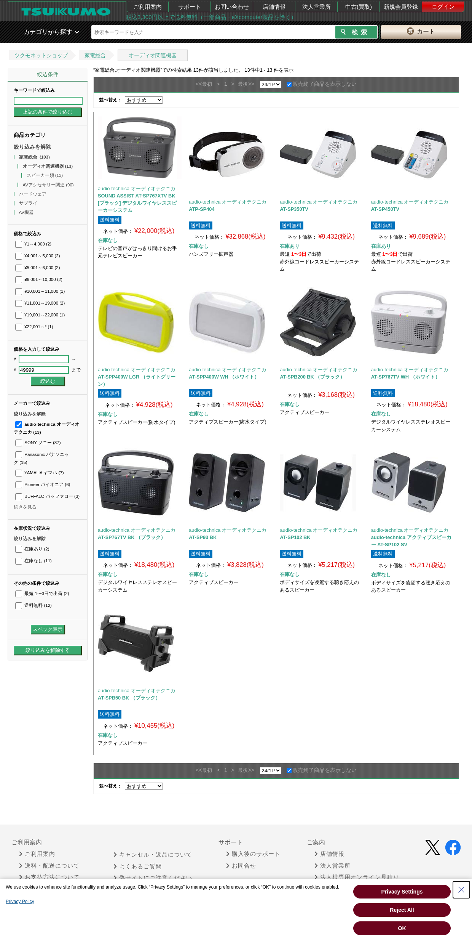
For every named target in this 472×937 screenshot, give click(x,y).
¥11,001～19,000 (40, 303)
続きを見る (25, 507)
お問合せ (241, 866)
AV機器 (27, 212)
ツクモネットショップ (41, 55)
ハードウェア (33, 194)
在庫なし (33, 560)
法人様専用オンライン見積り (356, 877)
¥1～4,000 (33, 244)
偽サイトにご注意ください (152, 878)
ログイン (443, 6)
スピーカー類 (45, 175)
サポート (189, 6)
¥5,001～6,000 (37, 267)
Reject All (402, 910)
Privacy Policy (20, 901)
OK (402, 928)
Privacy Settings (402, 892)
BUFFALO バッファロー (47, 496)
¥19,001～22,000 (40, 315)
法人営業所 (316, 6)
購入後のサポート (253, 854)
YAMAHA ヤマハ (39, 472)
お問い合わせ (232, 6)
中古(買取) (358, 6)
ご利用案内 (147, 6)
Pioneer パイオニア (42, 484)
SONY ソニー (38, 442)
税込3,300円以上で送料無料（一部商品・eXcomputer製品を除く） (211, 17)
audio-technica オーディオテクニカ (136, 188)
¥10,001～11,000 (40, 291)
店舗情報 (274, 6)
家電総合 (95, 55)
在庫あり (32, 549)
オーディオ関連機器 (153, 55)
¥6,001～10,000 (38, 279)
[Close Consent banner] (461, 889)
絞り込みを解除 (32, 147)
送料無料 (33, 605)
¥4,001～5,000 (37, 256)
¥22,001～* (34, 326)
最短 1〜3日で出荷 (42, 593)
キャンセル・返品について (152, 855)
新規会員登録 (401, 6)
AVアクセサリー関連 (48, 185)
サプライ (28, 203)
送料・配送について (49, 866)
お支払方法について (49, 877)
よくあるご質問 (137, 866)
